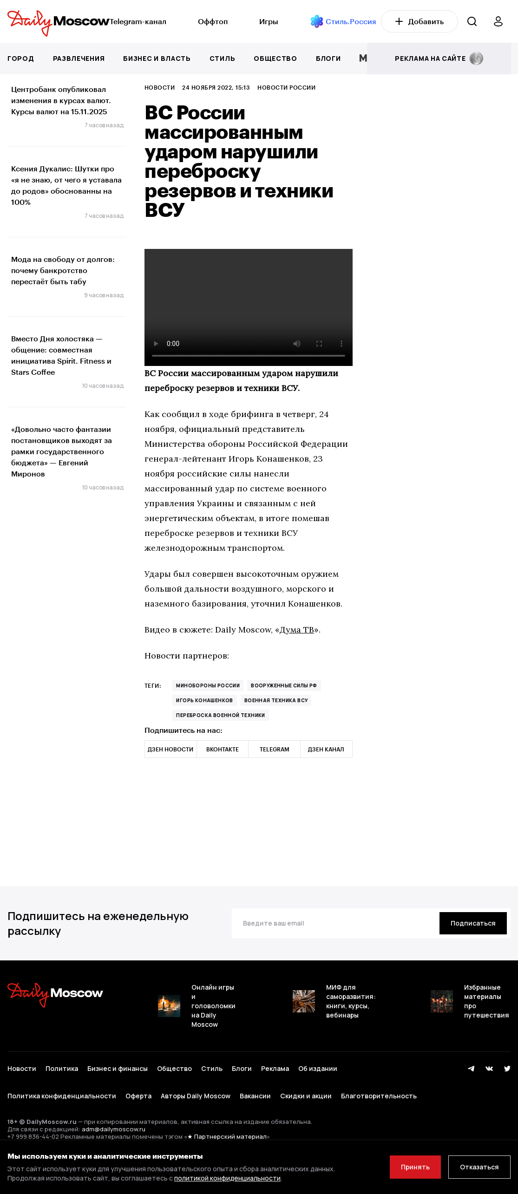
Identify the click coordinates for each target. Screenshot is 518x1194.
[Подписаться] (473, 923)
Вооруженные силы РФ (284, 685)
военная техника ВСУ (276, 700)
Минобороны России (208, 685)
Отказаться (479, 1166)
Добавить (419, 21)
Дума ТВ (297, 629)
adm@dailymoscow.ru (113, 1129)
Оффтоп (213, 21)
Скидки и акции (306, 1095)
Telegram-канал (138, 21)
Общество (275, 58)
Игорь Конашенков (204, 700)
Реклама (275, 1068)
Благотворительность (379, 1095)
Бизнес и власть (157, 58)
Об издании (317, 1068)
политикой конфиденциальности (227, 1178)
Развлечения (79, 58)
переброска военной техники (220, 715)
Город (20, 58)
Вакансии (255, 1095)
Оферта (138, 1095)
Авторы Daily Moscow (195, 1095)
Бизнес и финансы (117, 1068)
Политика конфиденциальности (61, 1095)
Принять (415, 1166)
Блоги (328, 58)
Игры (268, 21)
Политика (62, 1068)
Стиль (223, 58)
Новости (159, 87)
